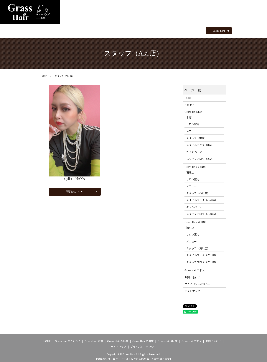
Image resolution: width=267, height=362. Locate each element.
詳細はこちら (75, 190)
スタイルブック (150, 30)
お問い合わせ (192, 275)
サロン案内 (96, 30)
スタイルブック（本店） (200, 143)
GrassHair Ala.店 (75, 30)
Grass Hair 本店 (94, 339)
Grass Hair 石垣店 (195, 165)
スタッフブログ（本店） (200, 157)
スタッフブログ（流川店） (201, 260)
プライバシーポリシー (197, 282)
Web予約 (202, 30)
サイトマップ (192, 289)
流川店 (190, 225)
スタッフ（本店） (196, 136)
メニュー (114, 30)
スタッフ (130, 30)
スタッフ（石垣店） (198, 191)
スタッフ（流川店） (198, 246)
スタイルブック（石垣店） (201, 198)
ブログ (169, 30)
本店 (189, 115)
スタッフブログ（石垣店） (201, 212)
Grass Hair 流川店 (195, 220)
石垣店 (190, 170)
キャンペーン (194, 150)
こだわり (189, 103)
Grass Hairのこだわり (68, 339)
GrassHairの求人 (194, 268)
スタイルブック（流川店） (201, 253)
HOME (55, 30)
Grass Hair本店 (193, 110)
